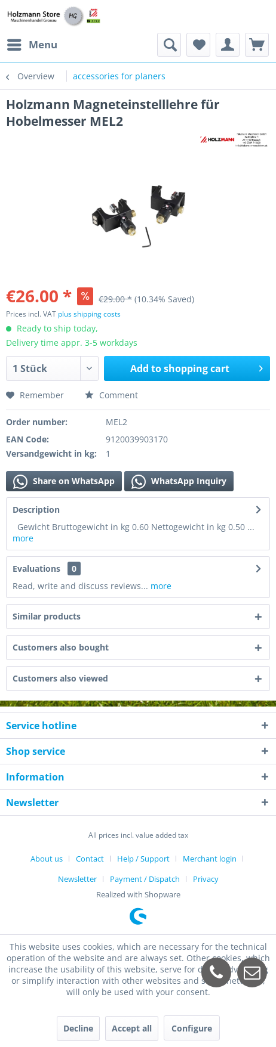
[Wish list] (198, 45)
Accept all (132, 1028)
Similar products (47, 616)
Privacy (206, 878)
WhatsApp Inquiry (178, 482)
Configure (191, 1028)
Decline (78, 1028)
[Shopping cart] (257, 45)
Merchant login (210, 858)
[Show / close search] (169, 45)
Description (36, 509)
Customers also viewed (60, 678)
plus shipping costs (89, 314)
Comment (111, 395)
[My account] (228, 45)
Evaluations (36, 568)
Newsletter (77, 878)
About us (46, 858)
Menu (32, 43)
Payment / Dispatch (145, 878)
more (23, 538)
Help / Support (143, 858)
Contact (90, 858)
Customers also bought (61, 647)
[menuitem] (31, 45)
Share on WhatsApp (64, 482)
